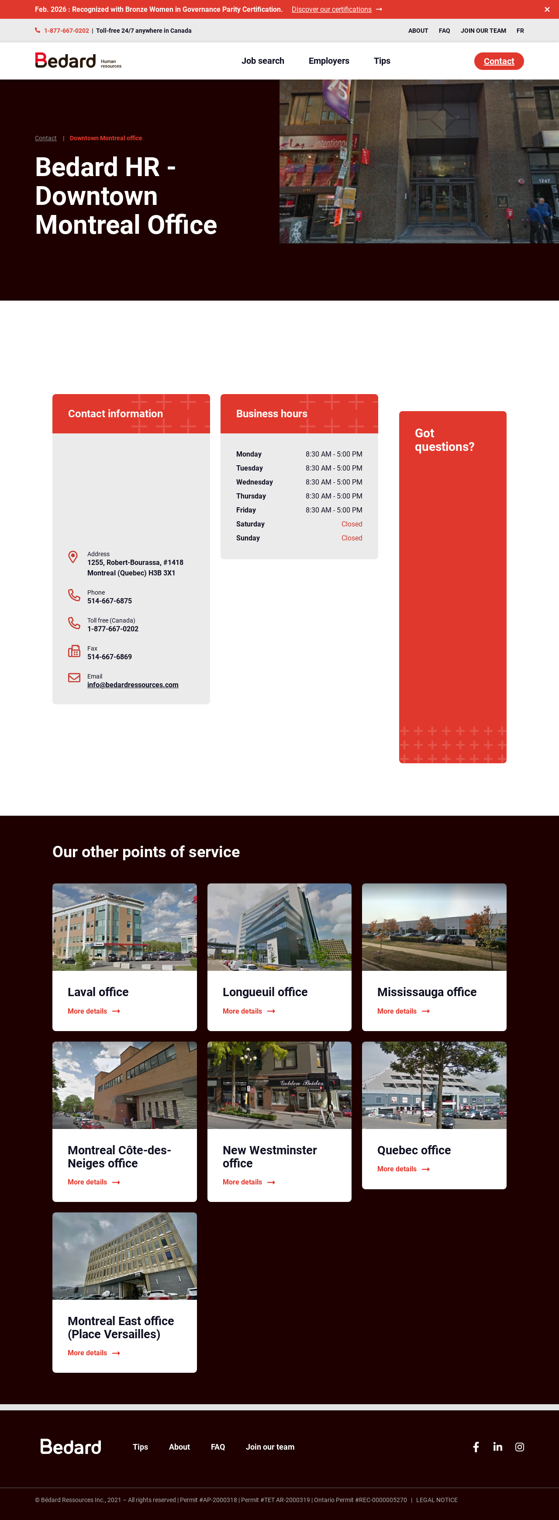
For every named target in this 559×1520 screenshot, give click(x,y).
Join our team (483, 30)
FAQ (444, 30)
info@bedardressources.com (133, 685)
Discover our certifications (337, 9)
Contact (499, 61)
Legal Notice (437, 1499)
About (418, 30)
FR (520, 30)
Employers (329, 60)
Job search (263, 60)
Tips (382, 60)
